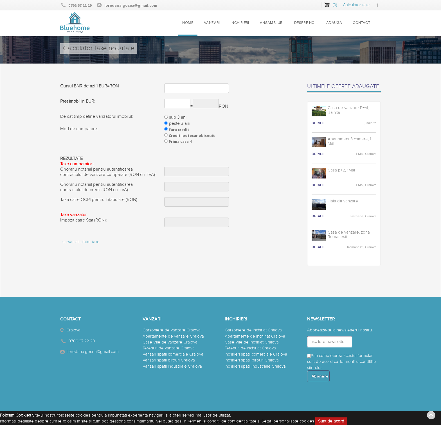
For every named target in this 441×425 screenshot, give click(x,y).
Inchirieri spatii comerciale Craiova (256, 354)
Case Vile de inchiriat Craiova (252, 342)
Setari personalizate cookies (288, 421)
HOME (187, 23)
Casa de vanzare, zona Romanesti (349, 234)
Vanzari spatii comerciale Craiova (173, 354)
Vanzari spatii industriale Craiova (172, 366)
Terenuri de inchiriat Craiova (250, 348)
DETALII (317, 123)
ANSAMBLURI (272, 23)
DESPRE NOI (305, 23)
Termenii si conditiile (357, 361)
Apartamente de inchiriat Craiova (255, 336)
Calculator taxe (356, 5)
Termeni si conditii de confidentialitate (222, 421)
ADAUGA (334, 23)
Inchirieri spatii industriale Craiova (255, 366)
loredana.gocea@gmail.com (130, 5)
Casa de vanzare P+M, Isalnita (348, 110)
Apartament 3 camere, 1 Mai (349, 141)
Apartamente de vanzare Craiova (173, 336)
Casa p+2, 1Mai (341, 170)
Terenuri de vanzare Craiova (169, 348)
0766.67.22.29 (79, 5)
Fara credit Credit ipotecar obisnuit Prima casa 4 (189, 135)
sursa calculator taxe (81, 241)
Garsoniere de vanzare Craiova (172, 330)
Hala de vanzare (343, 201)
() (335, 5)
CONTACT (361, 23)
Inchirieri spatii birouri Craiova (252, 360)
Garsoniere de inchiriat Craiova (253, 330)
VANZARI (212, 23)
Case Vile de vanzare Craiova (170, 342)
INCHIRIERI (240, 23)
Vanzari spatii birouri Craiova (169, 360)
